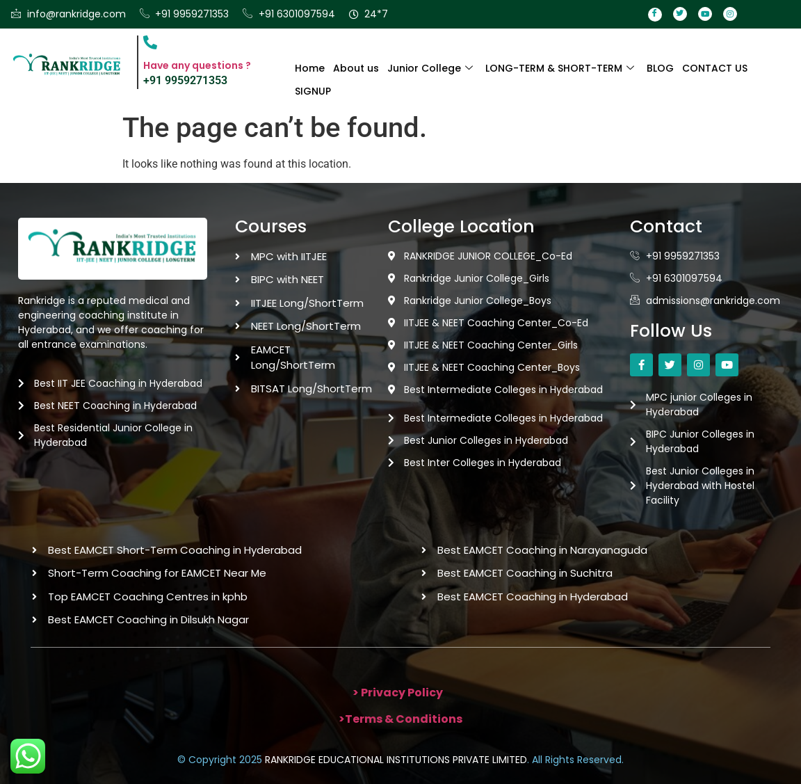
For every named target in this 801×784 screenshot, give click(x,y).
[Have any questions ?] (150, 42)
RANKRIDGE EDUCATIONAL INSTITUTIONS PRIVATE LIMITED (396, 760)
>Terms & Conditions (400, 719)
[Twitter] (680, 14)
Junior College (430, 68)
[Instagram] (730, 14)
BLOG (660, 68)
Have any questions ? (197, 65)
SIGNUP (313, 91)
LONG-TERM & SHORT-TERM (559, 68)
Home (310, 68)
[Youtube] (705, 14)
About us (356, 68)
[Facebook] (655, 15)
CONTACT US (714, 68)
